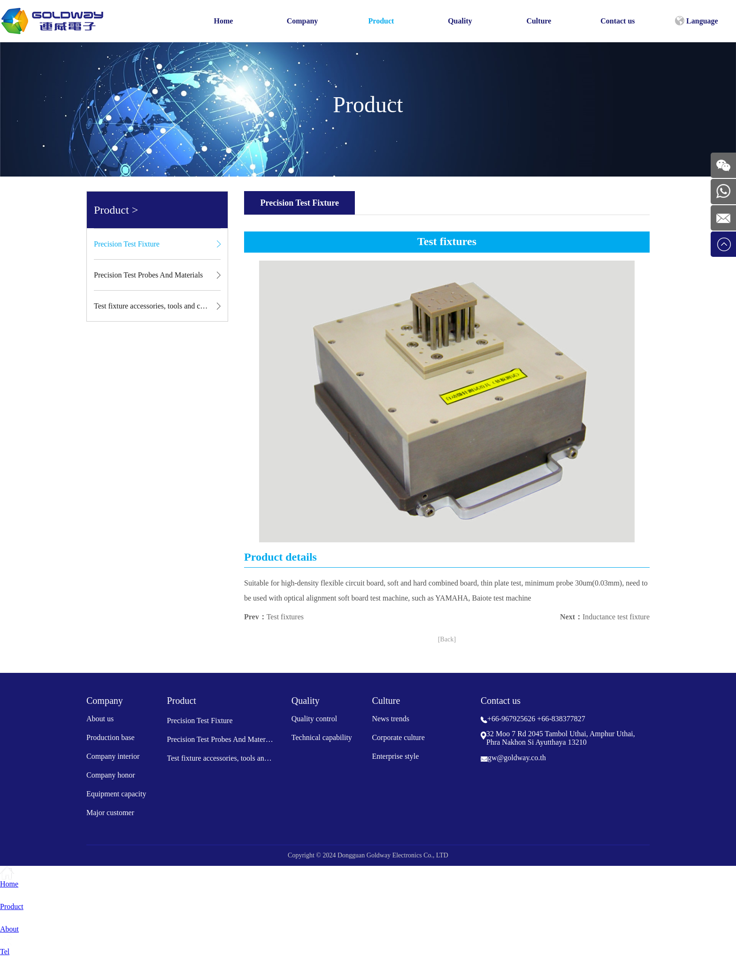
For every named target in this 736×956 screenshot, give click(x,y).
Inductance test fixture (616, 617)
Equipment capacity (116, 794)
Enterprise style (395, 756)
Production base (110, 737)
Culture (538, 21)
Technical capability (321, 737)
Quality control (314, 719)
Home (223, 21)
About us (100, 719)
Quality (460, 21)
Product (381, 21)
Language (696, 20)
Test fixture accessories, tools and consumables (157, 306)
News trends (390, 719)
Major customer (110, 813)
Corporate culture (398, 737)
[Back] (447, 639)
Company (302, 21)
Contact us (617, 21)
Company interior (112, 756)
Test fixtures (285, 617)
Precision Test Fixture (127, 244)
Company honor (110, 775)
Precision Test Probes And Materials (148, 275)
